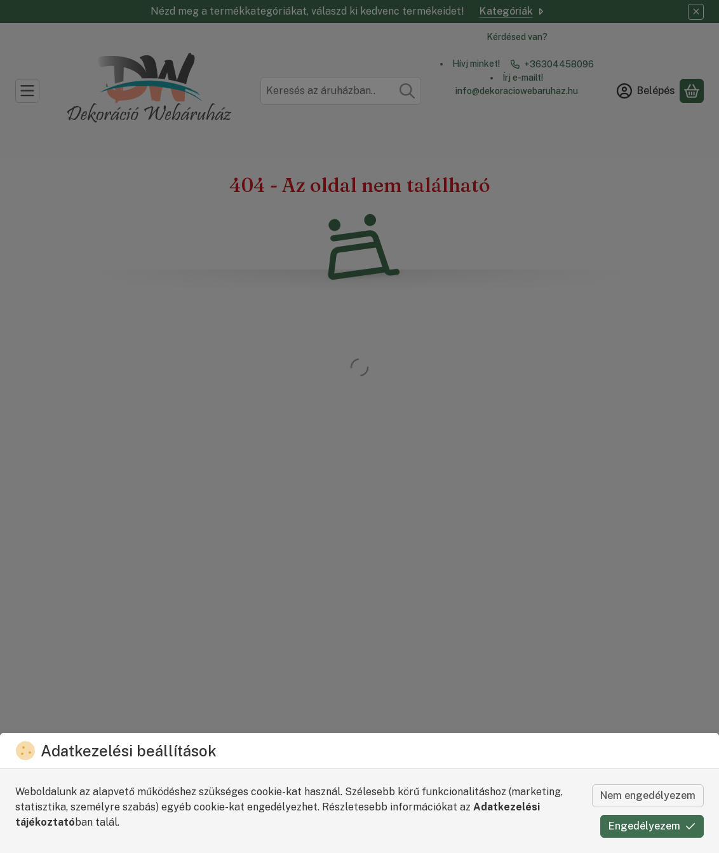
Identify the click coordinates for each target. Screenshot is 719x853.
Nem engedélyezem (647, 795)
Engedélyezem (651, 826)
